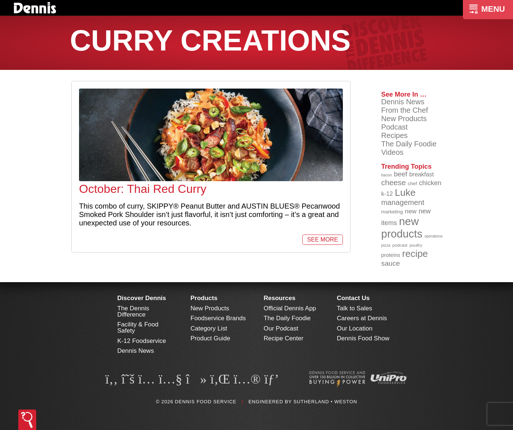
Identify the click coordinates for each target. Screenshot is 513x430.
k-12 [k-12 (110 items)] (387, 193)
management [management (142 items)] (402, 202)
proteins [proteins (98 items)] (390, 255)
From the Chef (404, 110)
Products (204, 298)
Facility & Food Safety (137, 327)
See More (322, 239)
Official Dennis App (290, 308)
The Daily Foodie (409, 144)
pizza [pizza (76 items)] (385, 245)
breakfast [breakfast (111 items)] (421, 174)
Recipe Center (284, 338)
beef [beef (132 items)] (400, 174)
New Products (404, 119)
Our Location (354, 328)
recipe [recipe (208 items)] (415, 253)
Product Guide (211, 338)
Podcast (394, 127)
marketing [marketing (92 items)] (392, 211)
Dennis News (402, 102)
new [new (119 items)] (411, 211)
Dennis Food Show (363, 338)
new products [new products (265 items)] (402, 227)
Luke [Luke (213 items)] (405, 192)
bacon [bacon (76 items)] (386, 175)
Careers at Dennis (362, 318)
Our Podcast (281, 328)
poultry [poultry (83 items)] (415, 245)
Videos (392, 152)
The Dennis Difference (133, 311)
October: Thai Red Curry (142, 188)
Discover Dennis (141, 298)
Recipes (394, 135)
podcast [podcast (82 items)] (399, 245)
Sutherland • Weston (325, 401)
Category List (209, 328)
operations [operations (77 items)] (433, 236)
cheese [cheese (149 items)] (393, 182)
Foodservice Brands (218, 318)
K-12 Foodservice (141, 340)
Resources (280, 298)
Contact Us (353, 298)
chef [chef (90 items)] (412, 183)
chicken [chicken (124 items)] (430, 183)
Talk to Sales (354, 308)
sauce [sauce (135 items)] (390, 263)
